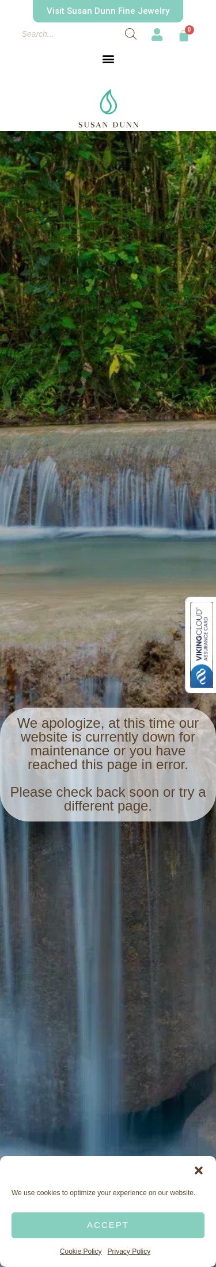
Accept (108, 1225)
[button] (198, 1170)
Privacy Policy (129, 1251)
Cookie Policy (81, 1251)
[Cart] (184, 35)
